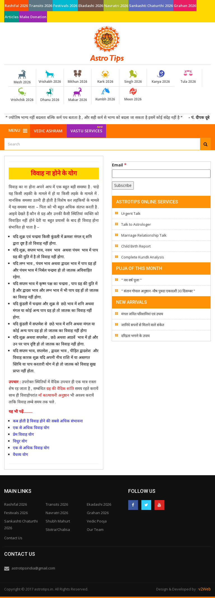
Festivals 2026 (65, 5)
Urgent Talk (131, 213)
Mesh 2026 (22, 77)
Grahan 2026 (185, 5)
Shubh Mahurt (58, 521)
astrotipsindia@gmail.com (33, 568)
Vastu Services (87, 128)
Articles (11, 16)
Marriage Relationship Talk (144, 235)
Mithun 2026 (77, 77)
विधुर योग (20, 441)
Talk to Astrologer (136, 224)
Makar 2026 (77, 95)
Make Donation (33, 16)
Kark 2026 (105, 77)
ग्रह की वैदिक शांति (60, 388)
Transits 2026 (40, 5)
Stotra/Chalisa (58, 529)
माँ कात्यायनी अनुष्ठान (53, 395)
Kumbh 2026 (105, 95)
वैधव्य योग (21, 454)
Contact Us (13, 537)
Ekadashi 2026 (90, 5)
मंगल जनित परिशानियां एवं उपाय (142, 313)
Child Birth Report (136, 246)
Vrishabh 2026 (50, 77)
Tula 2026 (188, 77)
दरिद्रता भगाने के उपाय (135, 335)
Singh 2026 (133, 77)
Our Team (95, 529)
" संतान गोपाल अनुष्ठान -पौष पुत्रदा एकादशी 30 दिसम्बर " (158, 290)
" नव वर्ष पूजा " (131, 279)
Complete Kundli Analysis (142, 257)
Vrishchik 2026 (22, 95)
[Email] (161, 173)
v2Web (204, 589)
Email (119, 165)
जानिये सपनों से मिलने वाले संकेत (142, 324)
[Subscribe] (123, 185)
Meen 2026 (133, 95)
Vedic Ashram (48, 130)
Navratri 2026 (116, 5)
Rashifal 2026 (16, 5)
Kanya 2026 (160, 77)
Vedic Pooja (97, 521)
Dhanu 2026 (50, 95)
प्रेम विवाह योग (23, 434)
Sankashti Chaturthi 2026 (151, 5)
